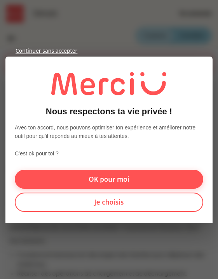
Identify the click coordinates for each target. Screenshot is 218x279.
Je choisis (109, 202)
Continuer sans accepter (46, 50)
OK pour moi (109, 178)
